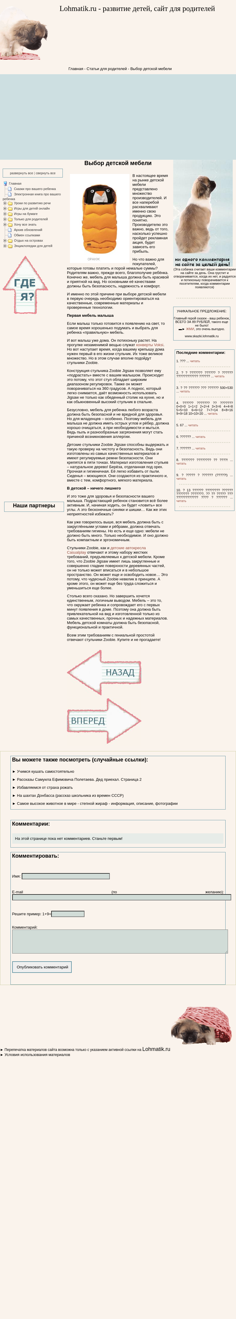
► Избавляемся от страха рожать (42, 787)
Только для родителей (31, 219)
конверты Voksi (149, 345)
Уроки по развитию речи (32, 203)
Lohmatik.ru (156, 1054)
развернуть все (21, 173)
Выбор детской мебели (151, 68)
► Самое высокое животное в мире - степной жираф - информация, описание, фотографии (95, 803)
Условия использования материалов (37, 1059)
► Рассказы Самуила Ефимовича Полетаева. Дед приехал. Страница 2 (77, 779)
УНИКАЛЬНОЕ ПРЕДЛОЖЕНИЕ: (201, 311)
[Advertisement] (118, 117)
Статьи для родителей (107, 68)
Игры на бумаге (25, 214)
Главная (75, 68)
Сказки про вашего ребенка (35, 189)
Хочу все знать (25, 224)
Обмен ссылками (27, 235)
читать (195, 361)
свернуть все (45, 173)
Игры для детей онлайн (32, 208)
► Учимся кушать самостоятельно (43, 771)
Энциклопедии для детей (33, 246)
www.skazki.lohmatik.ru (202, 336)
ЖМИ (190, 329)
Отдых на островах (28, 240)
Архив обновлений (28, 230)
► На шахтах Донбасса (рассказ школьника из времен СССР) (68, 795)
